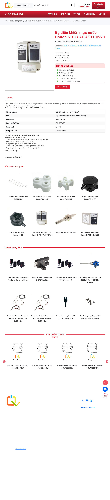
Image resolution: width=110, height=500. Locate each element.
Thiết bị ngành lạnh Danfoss (43, 427)
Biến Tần (35, 409)
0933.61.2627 (21, 449)
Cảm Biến (36, 414)
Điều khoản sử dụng (64, 409)
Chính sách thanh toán (65, 405)
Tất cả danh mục (14, 14)
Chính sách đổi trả (64, 401)
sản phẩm (18, 21)
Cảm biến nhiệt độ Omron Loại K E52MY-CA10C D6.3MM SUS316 (90, 280)
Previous (4, 361)
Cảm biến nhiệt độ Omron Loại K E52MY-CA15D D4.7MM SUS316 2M (18, 318)
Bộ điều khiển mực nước (34, 21)
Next (106, 361)
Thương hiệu (89, 14)
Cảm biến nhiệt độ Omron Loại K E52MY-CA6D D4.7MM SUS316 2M (42, 318)
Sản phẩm (65, 14)
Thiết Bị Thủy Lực (39, 401)
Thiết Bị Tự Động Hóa (40, 405)
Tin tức (76, 14)
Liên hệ (102, 14)
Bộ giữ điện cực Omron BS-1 (66, 232)
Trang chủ (52, 14)
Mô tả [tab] (9, 98)
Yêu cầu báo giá (98, 5)
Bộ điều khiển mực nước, (73, 46)
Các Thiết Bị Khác (39, 431)
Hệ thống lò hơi (38, 422)
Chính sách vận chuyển (66, 414)
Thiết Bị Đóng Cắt (39, 418)
